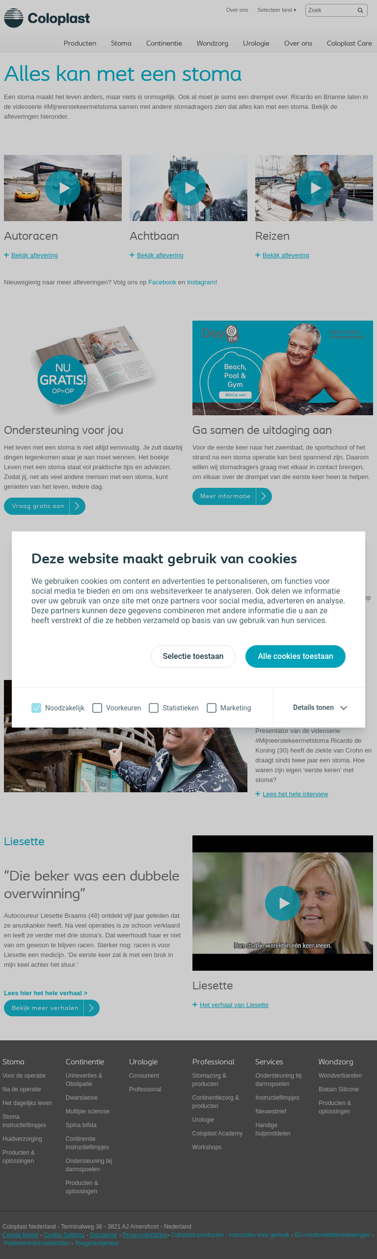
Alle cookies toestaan (295, 656)
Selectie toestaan (193, 656)
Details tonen (313, 707)
